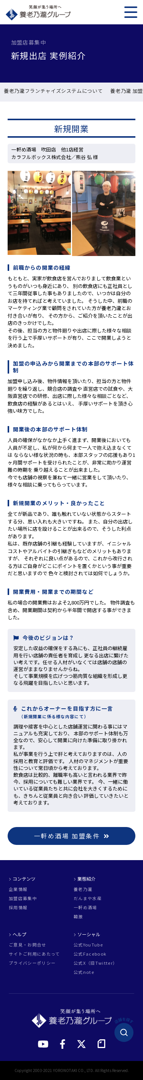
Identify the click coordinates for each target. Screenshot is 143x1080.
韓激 (78, 917)
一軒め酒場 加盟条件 (71, 835)
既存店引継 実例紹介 (81, 91)
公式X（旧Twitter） (95, 963)
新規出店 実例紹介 (27, 91)
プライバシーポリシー (32, 963)
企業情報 (18, 889)
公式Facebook (90, 954)
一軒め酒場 (85, 907)
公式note (84, 972)
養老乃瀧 (83, 889)
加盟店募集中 (23, 898)
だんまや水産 (88, 898)
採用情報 (18, 907)
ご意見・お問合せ (28, 945)
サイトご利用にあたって (34, 954)
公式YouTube (88, 945)
